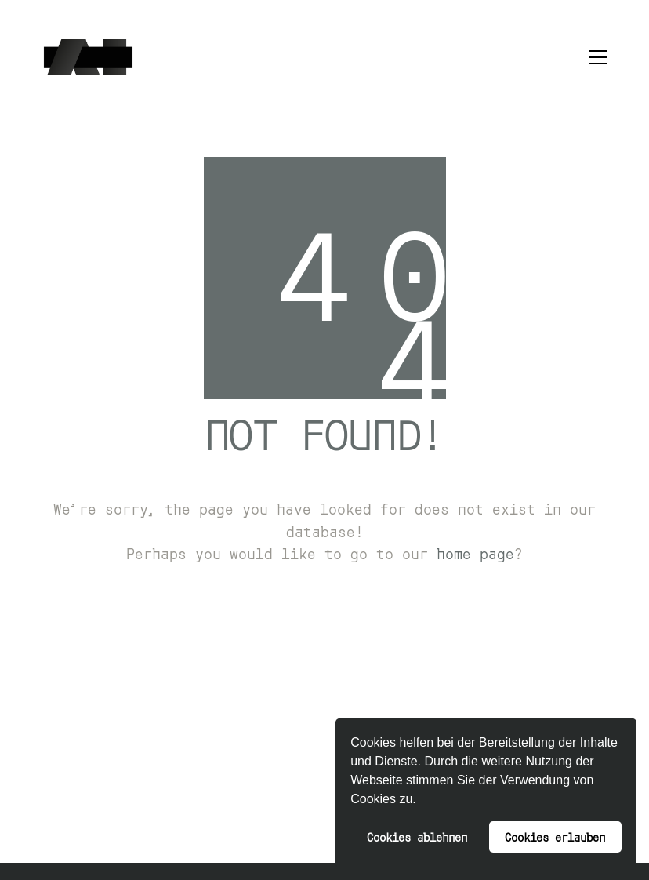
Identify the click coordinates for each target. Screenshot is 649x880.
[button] (421, 800)
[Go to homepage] (88, 57)
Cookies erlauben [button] (555, 836)
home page (475, 553)
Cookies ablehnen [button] (417, 836)
